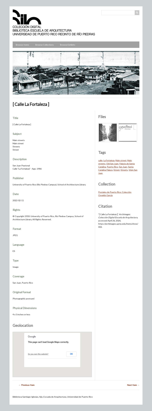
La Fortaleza (109, 160)
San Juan (123, 166)
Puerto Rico (112, 166)
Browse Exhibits (67, 44)
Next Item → (133, 385)
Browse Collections (44, 44)
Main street (120, 160)
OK (71, 354)
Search (137, 12)
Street (116, 170)
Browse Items (22, 44)
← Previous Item (26, 385)
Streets (124, 170)
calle (100, 160)
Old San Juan (112, 163)
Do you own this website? (38, 354)
